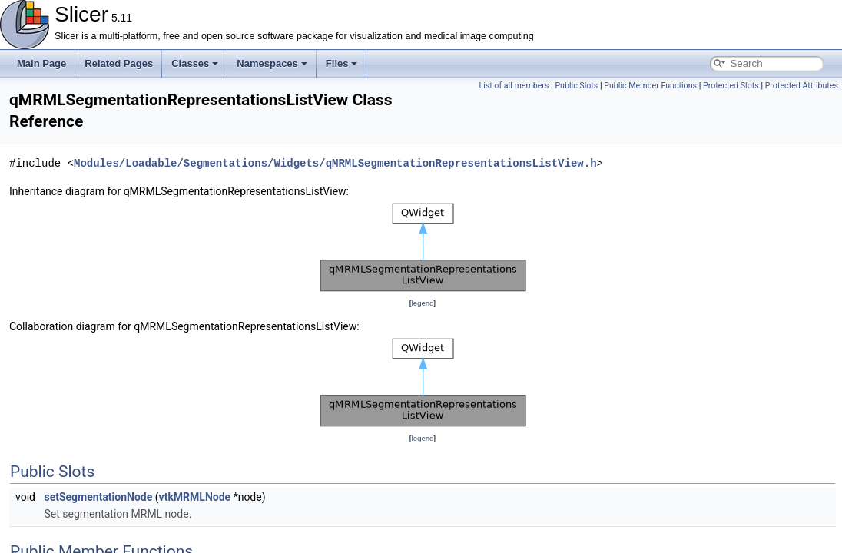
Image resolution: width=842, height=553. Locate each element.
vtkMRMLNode (195, 497)
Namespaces (272, 63)
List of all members (514, 86)
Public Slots (576, 86)
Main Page (41, 63)
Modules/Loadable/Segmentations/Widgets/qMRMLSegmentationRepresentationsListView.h (335, 163)
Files (342, 63)
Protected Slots (731, 86)
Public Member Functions (650, 86)
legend (422, 303)
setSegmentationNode (98, 497)
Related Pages (119, 63)
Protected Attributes (801, 86)
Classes (194, 63)
